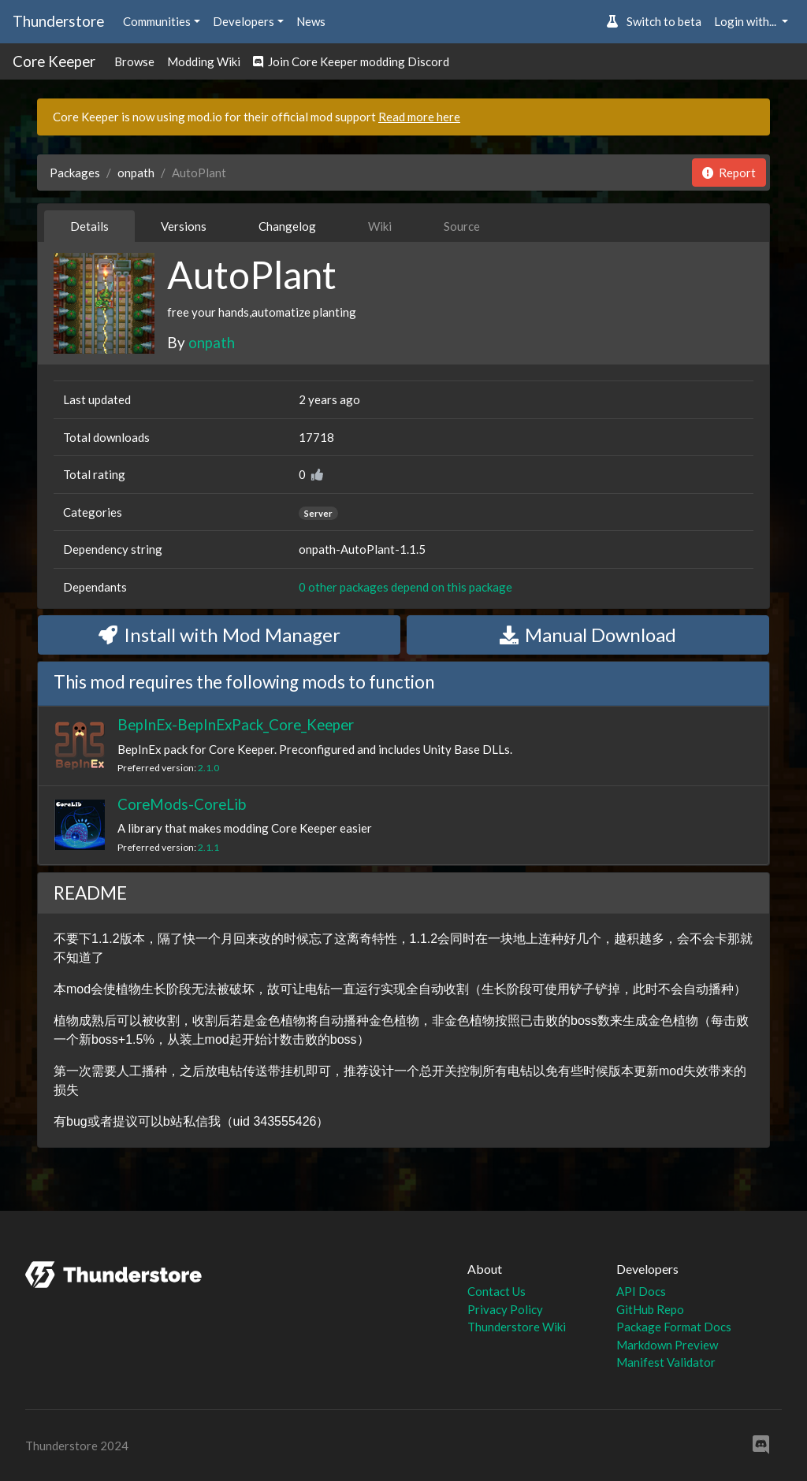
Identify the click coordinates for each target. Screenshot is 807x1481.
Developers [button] (243, 21)
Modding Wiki (203, 61)
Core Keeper (54, 61)
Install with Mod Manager (219, 634)
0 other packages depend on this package (405, 587)
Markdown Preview (667, 1345)
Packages (75, 172)
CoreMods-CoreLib (181, 804)
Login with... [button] (746, 21)
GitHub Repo (650, 1309)
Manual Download (588, 634)
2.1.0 (208, 768)
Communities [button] (157, 21)
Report (729, 172)
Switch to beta (653, 21)
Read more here (419, 116)
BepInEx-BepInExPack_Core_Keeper (235, 724)
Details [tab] (89, 226)
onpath (135, 172)
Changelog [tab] (287, 226)
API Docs (641, 1291)
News (310, 21)
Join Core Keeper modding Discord (351, 61)
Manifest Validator (666, 1362)
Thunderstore (58, 21)
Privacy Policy (505, 1309)
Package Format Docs (673, 1327)
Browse (134, 61)
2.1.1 (208, 847)
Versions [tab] (183, 226)
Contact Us (496, 1291)
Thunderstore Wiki (516, 1327)
